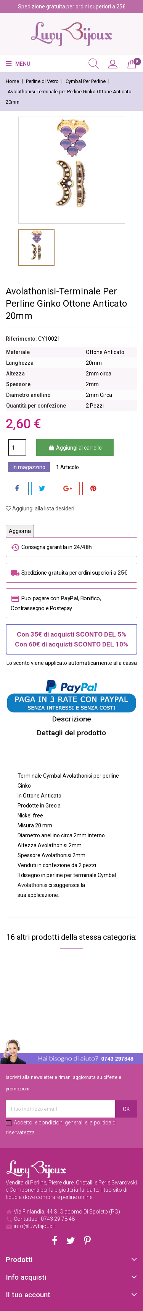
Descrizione (71, 719)
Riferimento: (21, 339)
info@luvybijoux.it (35, 1226)
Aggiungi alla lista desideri (40, 508)
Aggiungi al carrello (75, 448)
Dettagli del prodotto (71, 732)
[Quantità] (17, 447)
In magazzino (29, 467)
